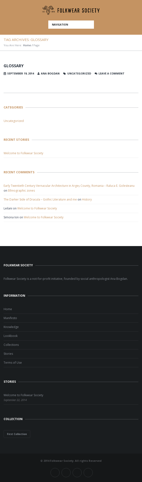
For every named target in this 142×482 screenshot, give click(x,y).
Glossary (14, 65)
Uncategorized (14, 121)
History (87, 199)
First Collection (17, 434)
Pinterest (88, 472)
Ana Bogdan (50, 73)
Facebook (55, 472)
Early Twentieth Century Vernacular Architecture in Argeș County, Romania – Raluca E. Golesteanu (69, 186)
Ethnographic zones (21, 190)
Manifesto (10, 318)
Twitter (66, 472)
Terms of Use (13, 363)
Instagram (77, 472)
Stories (8, 354)
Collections (11, 345)
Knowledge (11, 327)
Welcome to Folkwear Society (23, 153)
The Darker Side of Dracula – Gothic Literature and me (40, 199)
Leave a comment (111, 73)
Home (27, 45)
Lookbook (11, 336)
